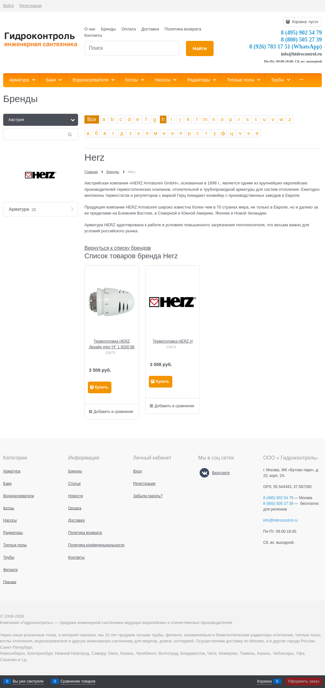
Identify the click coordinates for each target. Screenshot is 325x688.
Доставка (150, 29)
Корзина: (304, 22)
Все (91, 119)
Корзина (264, 681)
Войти (8, 5)
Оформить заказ (303, 681)
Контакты (93, 35)
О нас (90, 29)
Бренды (108, 29)
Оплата (129, 29)
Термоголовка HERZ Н (173, 341)
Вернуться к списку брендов (117, 248)
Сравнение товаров (78, 681)
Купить (101, 387)
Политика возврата (183, 29)
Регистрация (30, 5)
